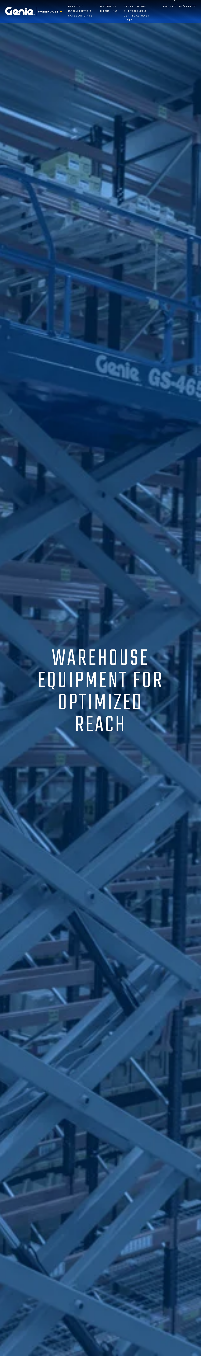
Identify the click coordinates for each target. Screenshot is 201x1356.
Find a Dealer (137, 2)
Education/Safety (178, 9)
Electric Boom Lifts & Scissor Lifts (81, 14)
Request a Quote (168, 2)
